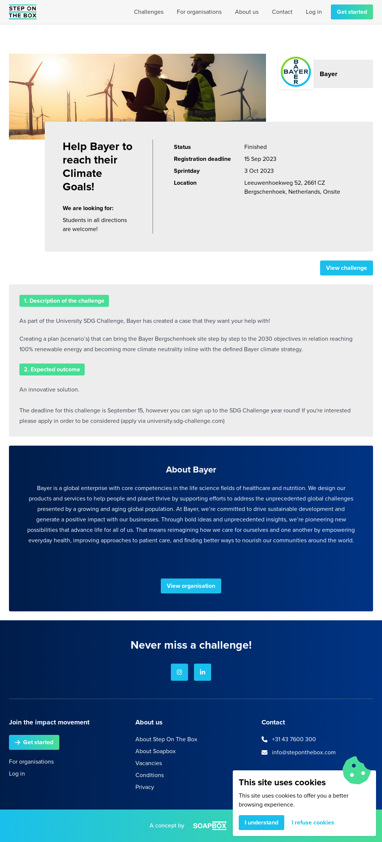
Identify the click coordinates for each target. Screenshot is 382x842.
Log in (314, 11)
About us (247, 11)
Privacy (144, 787)
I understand (261, 822)
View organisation (191, 585)
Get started (352, 11)
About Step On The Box (166, 739)
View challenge (346, 267)
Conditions (149, 775)
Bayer (328, 74)
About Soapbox (155, 751)
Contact (282, 11)
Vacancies (148, 763)
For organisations (199, 11)
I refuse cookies (313, 822)
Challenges (148, 11)
